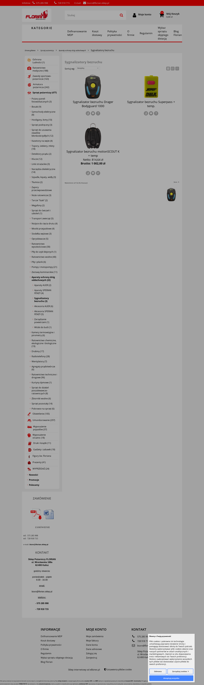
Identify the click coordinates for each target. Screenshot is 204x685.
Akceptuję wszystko (171, 678)
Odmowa (158, 671)
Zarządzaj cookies (179, 671)
